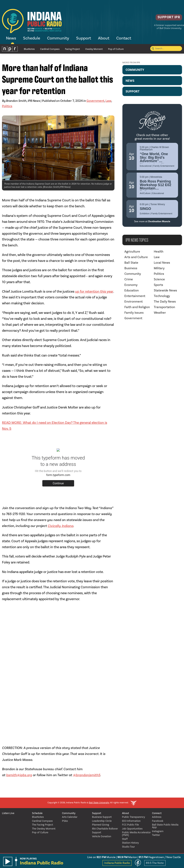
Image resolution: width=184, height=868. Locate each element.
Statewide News (165, 290)
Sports (158, 285)
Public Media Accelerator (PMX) (136, 833)
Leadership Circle (102, 821)
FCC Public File (130, 825)
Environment (133, 302)
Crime (128, 279)
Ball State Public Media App (165, 826)
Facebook (157, 821)
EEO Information (131, 821)
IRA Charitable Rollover (105, 829)
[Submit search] (153, 49)
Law (108, 101)
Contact (123, 38)
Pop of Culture (116, 49)
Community (58, 38)
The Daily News (165, 302)
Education (131, 290)
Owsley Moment (94, 49)
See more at (152, 221)
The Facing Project (42, 825)
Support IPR (165, 19)
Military (159, 268)
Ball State (131, 263)
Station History (130, 843)
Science (159, 279)
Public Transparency (133, 817)
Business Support (102, 817)
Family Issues (134, 313)
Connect (157, 813)
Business (130, 268)
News (11, 38)
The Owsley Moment (43, 829)
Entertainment (134, 296)
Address (156, 817)
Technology (162, 296)
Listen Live (8, 813)
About (103, 38)
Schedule (31, 38)
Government (95, 101)
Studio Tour (128, 847)
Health (158, 252)
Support (83, 38)
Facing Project (72, 49)
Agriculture (132, 252)
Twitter (156, 835)
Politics (7, 106)
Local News (162, 263)
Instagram (158, 831)
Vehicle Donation (101, 836)
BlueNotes (29, 49)
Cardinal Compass (50, 49)
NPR (10, 49)
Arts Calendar (69, 817)
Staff (125, 839)
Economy (131, 285)
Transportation (164, 307)
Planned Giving (100, 825)
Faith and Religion (137, 307)
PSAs (65, 821)
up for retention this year (94, 291)
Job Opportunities (132, 829)
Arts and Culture (136, 257)
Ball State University (99, 803)
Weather (160, 313)
